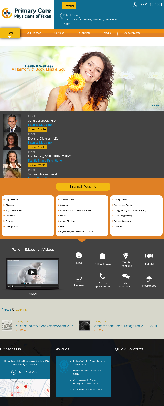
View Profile (37, 129)
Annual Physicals (67, 221)
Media (107, 33)
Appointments (132, 33)
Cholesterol (11, 215)
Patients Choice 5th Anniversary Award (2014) (44, 326)
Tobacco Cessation (122, 221)
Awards (63, 349)
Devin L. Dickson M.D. (72, 136)
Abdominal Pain (67, 199)
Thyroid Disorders (14, 210)
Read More (21, 330)
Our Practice (34, 33)
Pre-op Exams (120, 199)
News (14, 310)
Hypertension (12, 199)
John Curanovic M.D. (72, 118)
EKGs (62, 226)
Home (10, 33)
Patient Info (83, 33)
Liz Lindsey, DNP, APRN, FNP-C (72, 154)
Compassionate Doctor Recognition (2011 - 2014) (125, 326)
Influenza (64, 215)
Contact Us (13, 42)
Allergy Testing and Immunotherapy (130, 210)
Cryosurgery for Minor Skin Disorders (76, 231)
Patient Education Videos (33, 250)
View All (32, 294)
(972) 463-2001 (151, 5)
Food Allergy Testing (123, 215)
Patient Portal (70, 15)
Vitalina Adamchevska (72, 172)
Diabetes (10, 205)
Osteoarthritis (66, 205)
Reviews (69, 5)
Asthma (9, 221)
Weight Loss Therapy (123, 205)
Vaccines (118, 226)
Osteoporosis (12, 226)
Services (59, 33)
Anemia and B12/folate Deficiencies (76, 210)
